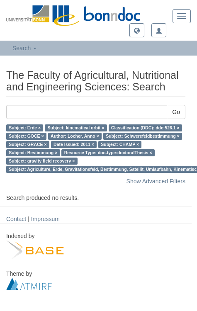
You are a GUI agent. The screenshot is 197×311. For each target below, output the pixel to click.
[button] (136, 30)
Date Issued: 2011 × (74, 144)
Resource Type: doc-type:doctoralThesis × (108, 152)
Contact (16, 219)
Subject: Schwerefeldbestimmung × (143, 136)
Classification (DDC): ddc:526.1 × (145, 127)
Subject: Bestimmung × (33, 152)
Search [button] (24, 48)
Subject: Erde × (25, 127)
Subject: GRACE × (27, 144)
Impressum (45, 219)
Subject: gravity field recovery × (42, 160)
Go (176, 112)
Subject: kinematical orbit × (76, 127)
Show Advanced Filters (155, 181)
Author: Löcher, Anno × (75, 136)
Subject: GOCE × (26, 136)
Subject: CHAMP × (120, 144)
